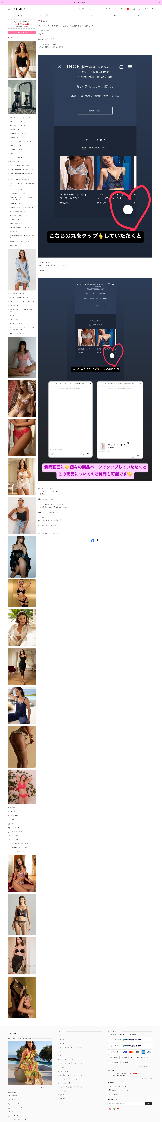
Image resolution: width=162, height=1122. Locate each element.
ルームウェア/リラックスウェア (68, 1079)
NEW (20, 15)
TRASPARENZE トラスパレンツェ (22, 228)
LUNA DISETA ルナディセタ (19, 180)
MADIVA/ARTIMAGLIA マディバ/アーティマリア (22, 199)
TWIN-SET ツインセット (19, 224)
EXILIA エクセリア (17, 149)
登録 (148, 1103)
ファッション (93, 9)
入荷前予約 (11, 811)
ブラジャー (68, 15)
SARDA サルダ (14, 220)
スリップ (116, 15)
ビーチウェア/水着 (64, 1083)
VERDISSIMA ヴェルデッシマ (20, 242)
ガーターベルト (63, 1071)
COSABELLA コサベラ (18, 133)
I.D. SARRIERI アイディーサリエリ (22, 165)
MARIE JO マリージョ (18, 204)
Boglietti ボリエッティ (18, 125)
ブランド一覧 (62, 1039)
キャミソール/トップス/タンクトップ (70, 1063)
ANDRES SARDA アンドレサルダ (21, 117)
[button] (10, 9)
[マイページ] (140, 9)
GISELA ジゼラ (15, 161)
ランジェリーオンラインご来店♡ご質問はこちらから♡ (65, 25)
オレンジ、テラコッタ (17, 334)
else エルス (14, 153)
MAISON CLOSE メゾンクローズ (21, 208)
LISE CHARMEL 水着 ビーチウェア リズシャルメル (22, 174)
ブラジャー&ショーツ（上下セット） (70, 1047)
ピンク (12, 315)
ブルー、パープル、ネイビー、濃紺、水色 (22, 310)
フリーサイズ (62, 1091)
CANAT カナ (15, 137)
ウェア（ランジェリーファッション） (70, 1075)
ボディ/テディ (62, 1067)
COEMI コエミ (16, 129)
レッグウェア (106, 9)
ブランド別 (81, 9)
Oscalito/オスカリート (17, 212)
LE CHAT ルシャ (17, 190)
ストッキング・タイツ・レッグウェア (70, 1087)
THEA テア (13, 232)
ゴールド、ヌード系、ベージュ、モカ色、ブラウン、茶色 (22, 329)
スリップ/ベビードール (65, 1059)
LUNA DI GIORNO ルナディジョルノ (22, 184)
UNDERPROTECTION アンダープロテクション (22, 237)
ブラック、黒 (14, 305)
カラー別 (61, 1043)
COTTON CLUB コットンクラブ (21, 141)
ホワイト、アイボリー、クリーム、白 (22, 301)
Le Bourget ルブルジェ (18, 194)
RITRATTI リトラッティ (18, 216)
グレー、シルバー (15, 320)
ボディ (140, 15)
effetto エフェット (16, 145)
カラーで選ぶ (44, 15)
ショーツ (92, 15)
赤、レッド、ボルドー (17, 293)
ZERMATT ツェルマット (18, 246)
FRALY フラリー (16, 157)
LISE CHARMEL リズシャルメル (21, 169)
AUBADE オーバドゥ (17, 121)
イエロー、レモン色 (16, 324)
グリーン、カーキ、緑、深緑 (19, 297)
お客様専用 (11, 807)
